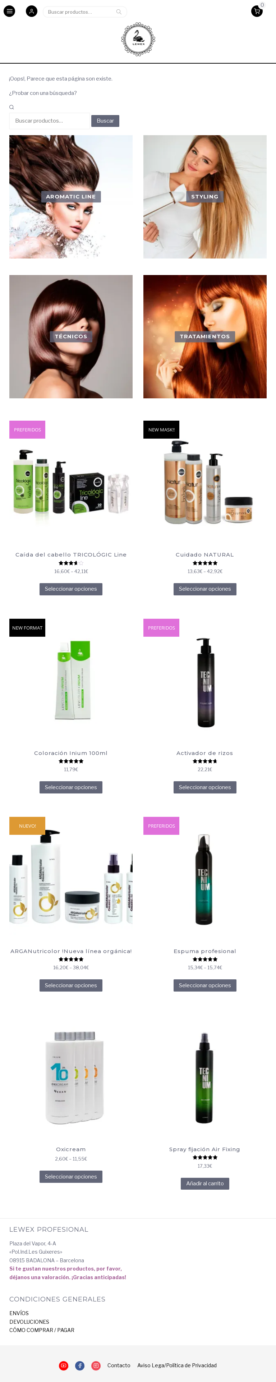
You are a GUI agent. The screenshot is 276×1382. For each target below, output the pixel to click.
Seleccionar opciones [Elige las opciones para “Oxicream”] (71, 1176)
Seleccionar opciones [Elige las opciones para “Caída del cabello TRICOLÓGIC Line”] (71, 589)
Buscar (119, 12)
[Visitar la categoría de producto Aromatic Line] (70, 196)
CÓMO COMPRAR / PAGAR (41, 1330)
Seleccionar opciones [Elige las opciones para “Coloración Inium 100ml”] (71, 787)
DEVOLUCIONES (29, 1322)
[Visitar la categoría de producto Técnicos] (70, 336)
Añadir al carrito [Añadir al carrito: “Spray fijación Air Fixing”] (205, 1183)
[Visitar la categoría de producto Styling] (204, 196)
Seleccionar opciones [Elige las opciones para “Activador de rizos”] (205, 787)
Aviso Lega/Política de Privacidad (177, 1365)
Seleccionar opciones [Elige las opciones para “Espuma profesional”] (205, 985)
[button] (31, 12)
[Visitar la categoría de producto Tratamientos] (204, 336)
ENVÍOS (19, 1313)
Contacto (118, 1365)
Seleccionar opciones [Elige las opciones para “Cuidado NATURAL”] (205, 589)
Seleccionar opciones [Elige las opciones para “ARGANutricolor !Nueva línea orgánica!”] (71, 985)
